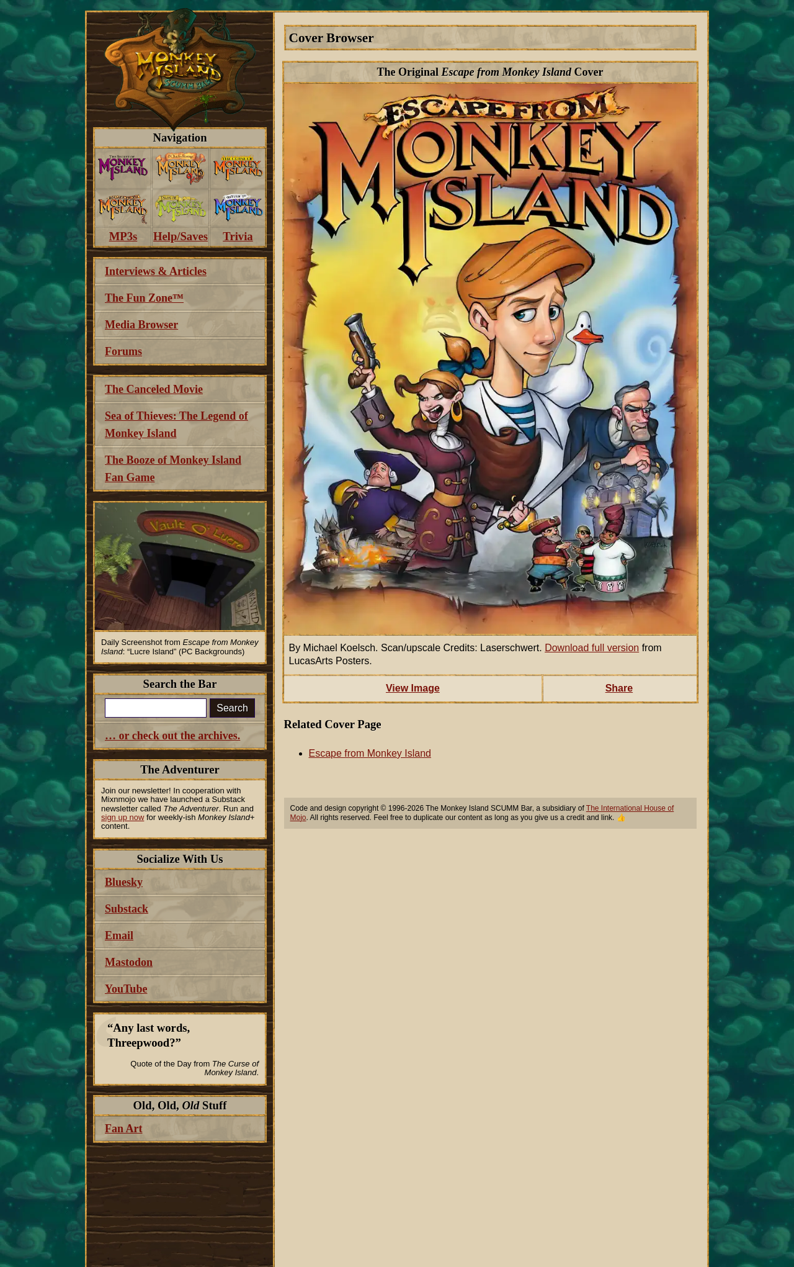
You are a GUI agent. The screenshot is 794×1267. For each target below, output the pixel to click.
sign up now (122, 817)
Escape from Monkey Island (370, 753)
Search (232, 708)
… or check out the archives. (172, 735)
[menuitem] (123, 168)
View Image (413, 688)
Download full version (592, 648)
